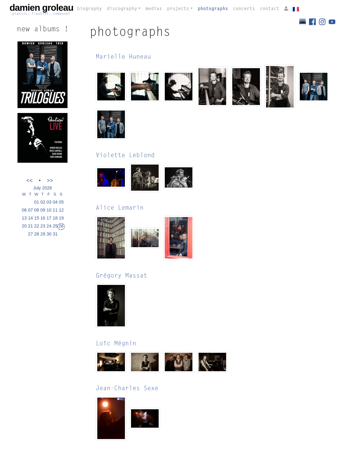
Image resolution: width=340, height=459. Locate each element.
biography (89, 9)
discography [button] (122, 9)
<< (29, 180)
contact (269, 9)
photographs (213, 9)
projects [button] (178, 9)
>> (50, 180)
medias (153, 9)
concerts (244, 9)
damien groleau (41, 9)
